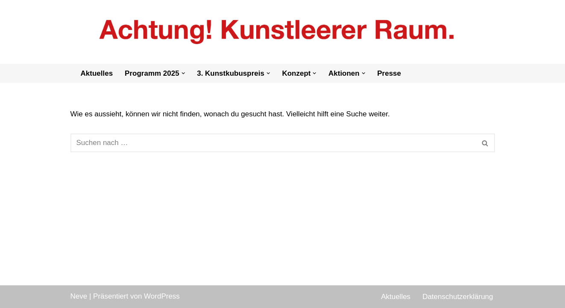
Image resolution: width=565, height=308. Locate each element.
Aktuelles (97, 73)
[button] (183, 73)
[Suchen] (273, 142)
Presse (389, 73)
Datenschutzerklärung (457, 297)
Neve (79, 296)
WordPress (162, 296)
